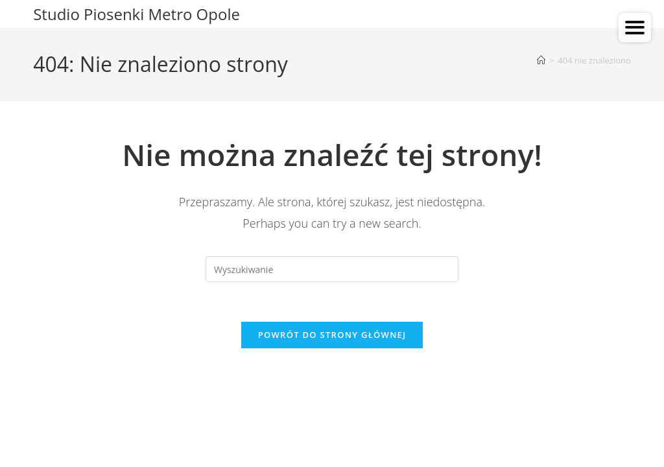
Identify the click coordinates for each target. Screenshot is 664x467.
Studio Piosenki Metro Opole (136, 14)
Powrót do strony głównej (332, 335)
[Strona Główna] (541, 60)
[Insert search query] (332, 269)
